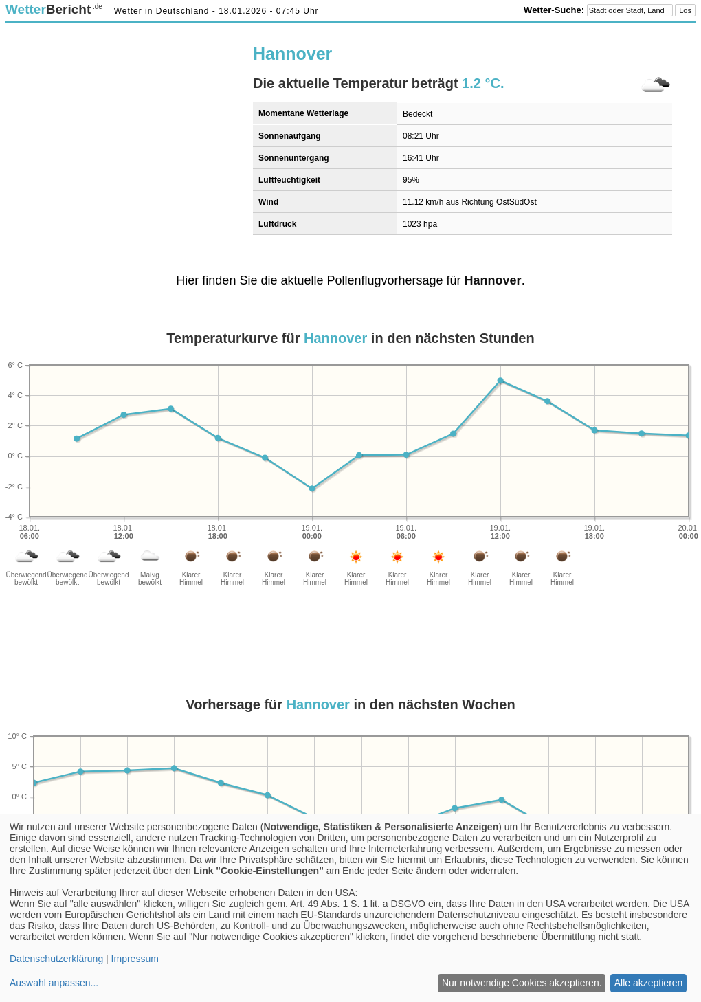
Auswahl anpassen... (54, 982)
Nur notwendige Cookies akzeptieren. (522, 982)
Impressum (135, 958)
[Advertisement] (159, 128)
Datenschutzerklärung (56, 958)
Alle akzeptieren (648, 982)
